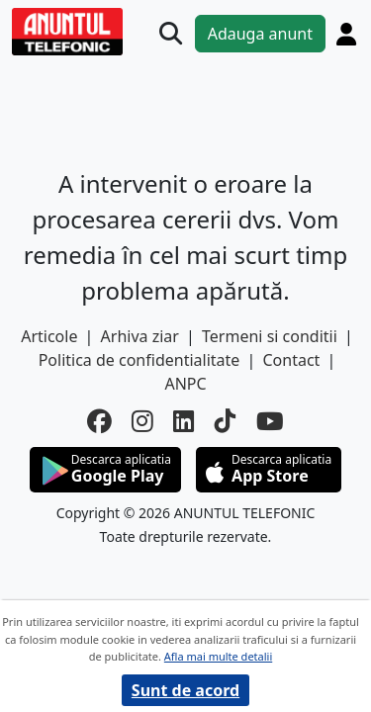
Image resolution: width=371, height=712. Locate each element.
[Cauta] (170, 33)
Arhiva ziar (140, 336)
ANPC (185, 384)
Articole (49, 336)
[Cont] (346, 33)
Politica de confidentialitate (139, 360)
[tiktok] (225, 421)
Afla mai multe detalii (218, 656)
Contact (291, 360)
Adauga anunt (260, 33)
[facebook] (99, 421)
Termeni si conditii (269, 336)
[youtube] (270, 421)
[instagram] (142, 421)
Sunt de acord (185, 690)
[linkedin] (184, 421)
